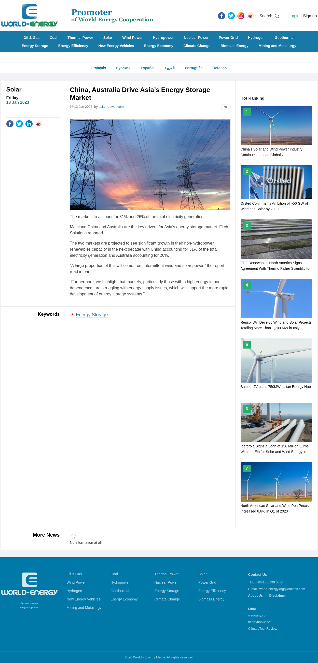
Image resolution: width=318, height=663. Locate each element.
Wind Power (132, 38)
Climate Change (196, 46)
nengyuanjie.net (260, 622)
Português (193, 68)
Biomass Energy (234, 46)
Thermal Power (80, 38)
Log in (293, 16)
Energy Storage (35, 46)
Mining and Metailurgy (277, 46)
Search (265, 16)
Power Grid (228, 38)
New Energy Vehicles (116, 46)
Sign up (310, 16)
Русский (123, 68)
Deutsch (220, 68)
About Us (255, 595)
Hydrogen (256, 38)
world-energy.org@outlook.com (282, 589)
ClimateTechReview (262, 628)
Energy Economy (158, 46)
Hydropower (163, 38)
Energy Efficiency (73, 46)
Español (148, 68)
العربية (170, 68)
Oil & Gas (31, 38)
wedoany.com (258, 615)
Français (98, 68)
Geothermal (285, 38)
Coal (53, 38)
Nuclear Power (196, 38)
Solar (107, 38)
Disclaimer (277, 595)
